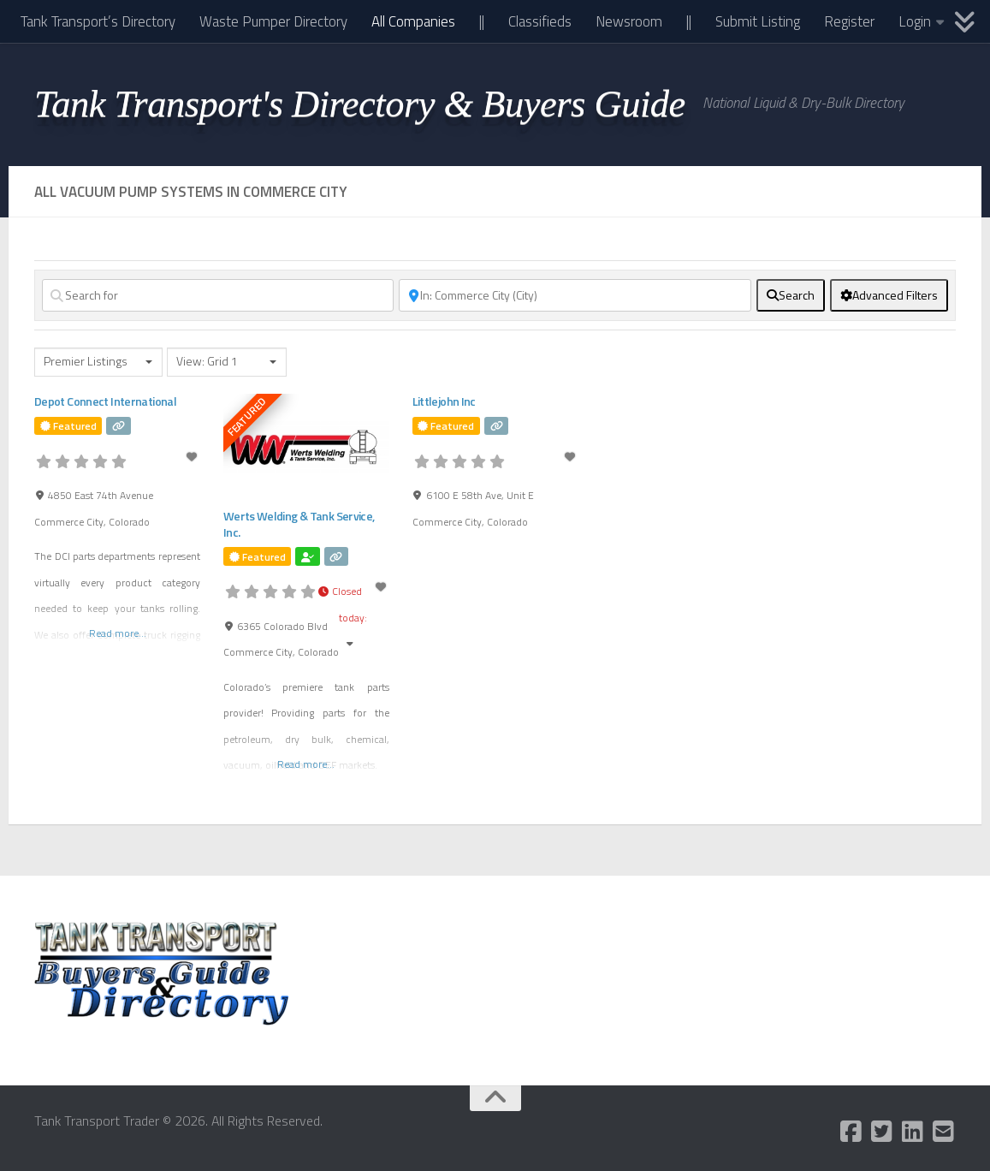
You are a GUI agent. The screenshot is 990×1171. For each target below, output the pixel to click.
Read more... (117, 633)
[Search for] (218, 295)
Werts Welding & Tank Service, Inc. (298, 523)
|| (481, 21)
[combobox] (98, 362)
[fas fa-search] (790, 295)
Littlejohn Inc (443, 401)
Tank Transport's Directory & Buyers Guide (359, 103)
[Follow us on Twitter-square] (882, 1132)
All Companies (413, 21)
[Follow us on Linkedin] (913, 1132)
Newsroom (629, 21)
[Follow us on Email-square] (944, 1132)
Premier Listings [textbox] (85, 362)
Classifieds (540, 21)
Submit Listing (757, 21)
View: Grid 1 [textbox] (207, 362)
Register (849, 21)
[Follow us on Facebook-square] (851, 1132)
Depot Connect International (104, 401)
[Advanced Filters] (889, 295)
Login (914, 21)
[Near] (574, 295)
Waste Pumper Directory (273, 21)
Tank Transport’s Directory (98, 21)
